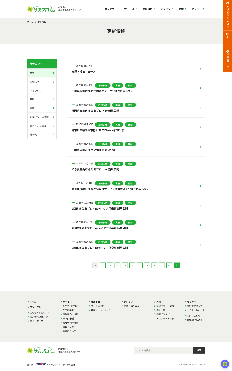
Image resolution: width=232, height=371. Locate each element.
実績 (181, 9)
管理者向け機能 (70, 322)
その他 (33, 134)
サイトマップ (36, 321)
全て (32, 73)
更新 (32, 99)
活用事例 (147, 9)
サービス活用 (97, 305)
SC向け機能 (68, 318)
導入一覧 (160, 310)
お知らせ (34, 82)
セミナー (197, 9)
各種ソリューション (101, 310)
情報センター (69, 326)
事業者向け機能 (70, 314)
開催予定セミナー (196, 305)
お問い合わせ (193, 315)
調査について (69, 331)
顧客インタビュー (39, 125)
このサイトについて (40, 312)
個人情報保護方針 (39, 316)
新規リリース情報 (39, 117)
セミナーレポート (196, 310)
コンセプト (111, 9)
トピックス (36, 90)
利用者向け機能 (70, 305)
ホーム (30, 21)
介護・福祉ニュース (134, 305)
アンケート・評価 (165, 318)
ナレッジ (166, 9)
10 (162, 265)
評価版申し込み (195, 319)
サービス (129, 9)
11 (169, 265)
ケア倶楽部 (68, 310)
